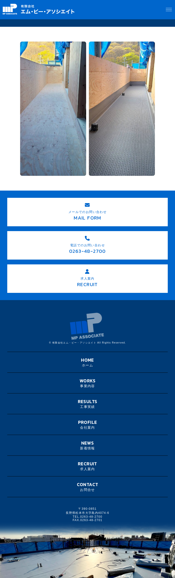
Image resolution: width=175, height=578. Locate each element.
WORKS (87, 383)
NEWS (87, 445)
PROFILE (87, 424)
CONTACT (87, 486)
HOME (87, 362)
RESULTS (87, 403)
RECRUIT (87, 466)
